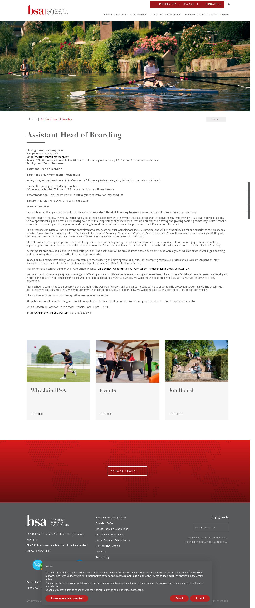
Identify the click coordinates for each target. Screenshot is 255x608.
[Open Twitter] (251, 186)
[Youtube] (251, 208)
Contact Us (213, 3)
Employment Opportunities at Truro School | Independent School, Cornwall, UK (143, 268)
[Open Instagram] (251, 201)
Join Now (101, 551)
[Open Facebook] (251, 193)
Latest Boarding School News (113, 540)
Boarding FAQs (104, 523)
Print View (32, 588)
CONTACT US (206, 527)
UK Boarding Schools (108, 545)
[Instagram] (219, 517)
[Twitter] (212, 517)
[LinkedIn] (227, 517)
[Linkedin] (251, 216)
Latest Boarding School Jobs (112, 528)
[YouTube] (223, 517)
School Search (124, 471)
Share (214, 119)
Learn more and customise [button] (67, 598)
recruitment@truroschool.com (52, 157)
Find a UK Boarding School (111, 517)
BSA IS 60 (188, 3)
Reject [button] (179, 598)
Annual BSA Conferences (110, 534)
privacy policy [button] (136, 572)
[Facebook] (216, 517)
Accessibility (102, 557)
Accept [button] (200, 598)
